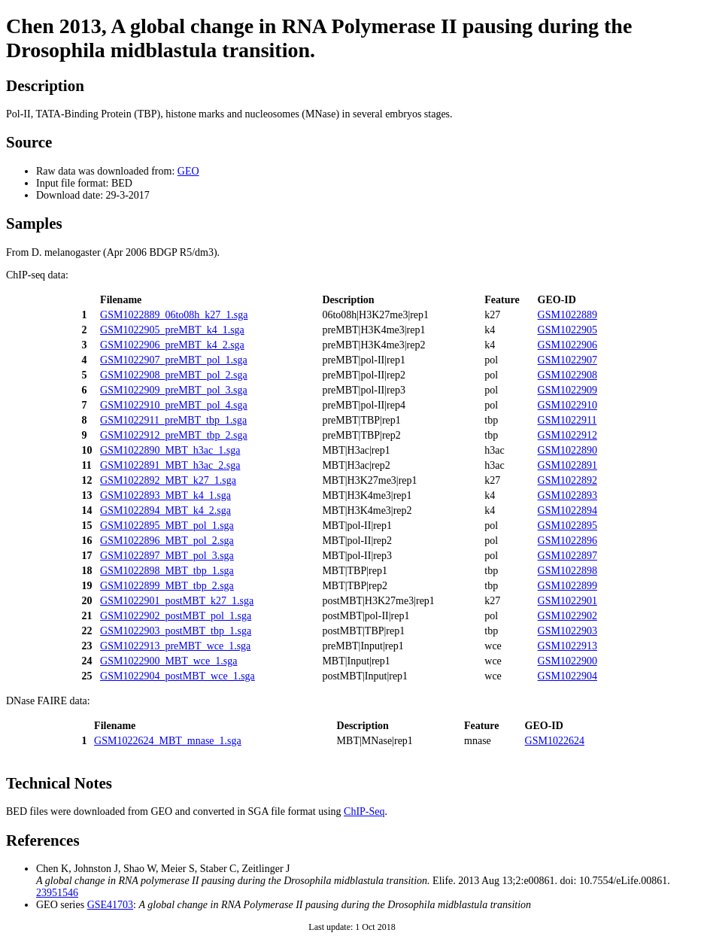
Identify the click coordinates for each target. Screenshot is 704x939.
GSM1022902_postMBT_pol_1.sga (175, 615)
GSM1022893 (567, 495)
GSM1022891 (567, 465)
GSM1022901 (567, 600)
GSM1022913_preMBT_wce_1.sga (175, 646)
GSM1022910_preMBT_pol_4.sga (173, 405)
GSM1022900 (567, 661)
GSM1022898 (567, 570)
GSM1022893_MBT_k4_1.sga (165, 495)
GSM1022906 (567, 345)
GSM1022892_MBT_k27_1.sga (168, 480)
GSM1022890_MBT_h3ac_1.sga (170, 450)
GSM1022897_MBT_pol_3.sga (167, 555)
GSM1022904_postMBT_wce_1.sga (177, 676)
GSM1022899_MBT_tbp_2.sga (167, 585)
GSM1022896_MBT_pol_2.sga (167, 540)
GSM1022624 (554, 740)
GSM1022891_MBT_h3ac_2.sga (170, 465)
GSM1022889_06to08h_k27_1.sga (173, 315)
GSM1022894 (567, 510)
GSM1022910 (567, 405)
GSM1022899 (567, 585)
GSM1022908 (567, 375)
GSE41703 (110, 904)
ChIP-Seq (364, 811)
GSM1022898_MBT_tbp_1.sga (167, 570)
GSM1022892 (567, 480)
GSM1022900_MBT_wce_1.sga (168, 661)
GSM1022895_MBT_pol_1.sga (167, 525)
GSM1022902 (567, 615)
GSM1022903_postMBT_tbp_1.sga (175, 631)
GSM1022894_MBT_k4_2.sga (165, 510)
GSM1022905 (567, 330)
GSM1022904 (567, 676)
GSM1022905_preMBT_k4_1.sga (172, 330)
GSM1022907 (567, 360)
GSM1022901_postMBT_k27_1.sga (176, 600)
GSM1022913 (567, 646)
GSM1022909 (567, 390)
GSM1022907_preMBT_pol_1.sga (173, 360)
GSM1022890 (567, 450)
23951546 (57, 892)
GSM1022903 (567, 631)
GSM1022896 (567, 540)
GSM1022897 (567, 555)
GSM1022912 (567, 435)
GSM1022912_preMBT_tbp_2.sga (173, 435)
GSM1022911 (567, 420)
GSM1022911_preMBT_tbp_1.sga (173, 420)
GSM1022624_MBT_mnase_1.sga (167, 740)
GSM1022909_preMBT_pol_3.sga (173, 390)
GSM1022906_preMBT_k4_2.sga (172, 345)
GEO (188, 171)
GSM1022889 (567, 315)
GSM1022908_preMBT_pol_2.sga (173, 375)
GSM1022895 (567, 525)
